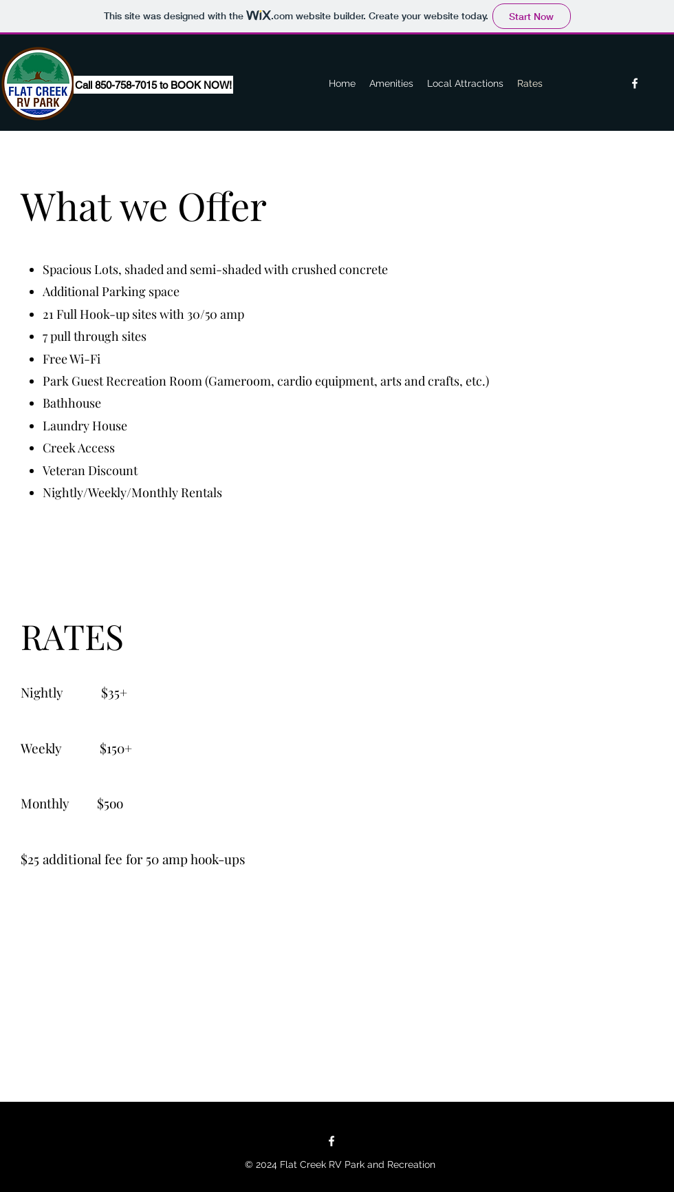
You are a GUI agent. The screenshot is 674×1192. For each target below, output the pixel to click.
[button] (106, 85)
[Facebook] (635, 83)
